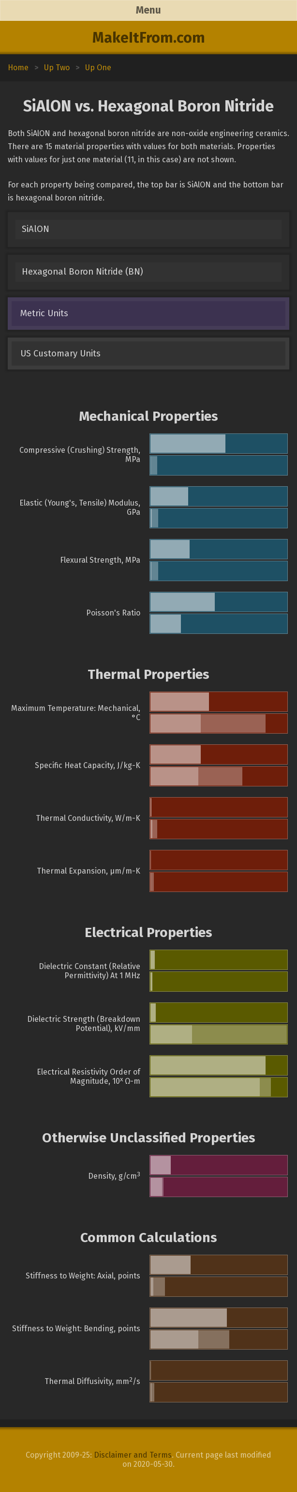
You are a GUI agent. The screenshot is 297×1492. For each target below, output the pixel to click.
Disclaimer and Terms (133, 1455)
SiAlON (35, 229)
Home (18, 67)
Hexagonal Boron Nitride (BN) (82, 271)
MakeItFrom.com (148, 37)
